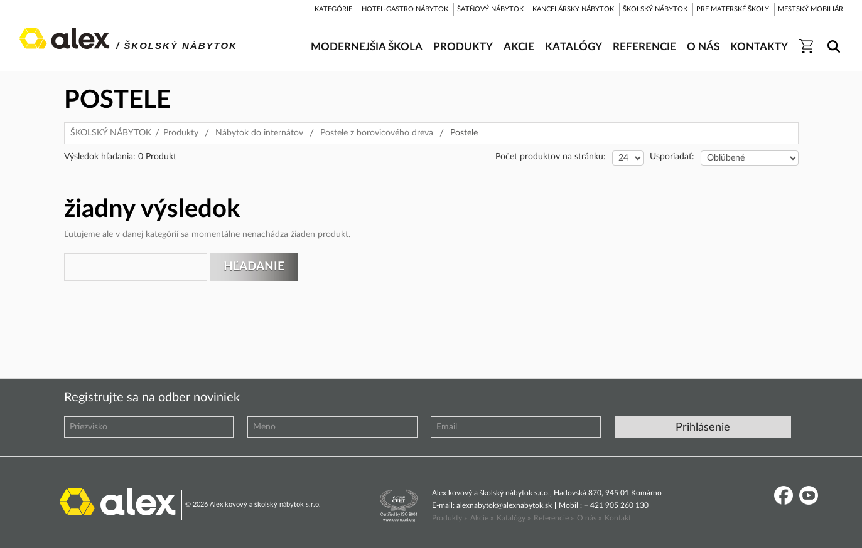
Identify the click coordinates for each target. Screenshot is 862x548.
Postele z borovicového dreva (376, 133)
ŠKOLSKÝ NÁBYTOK (110, 133)
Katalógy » (514, 518)
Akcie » (481, 518)
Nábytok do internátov (259, 133)
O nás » (589, 518)
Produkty (180, 133)
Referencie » (554, 518)
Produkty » (449, 518)
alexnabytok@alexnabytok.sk (504, 505)
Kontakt (618, 518)
